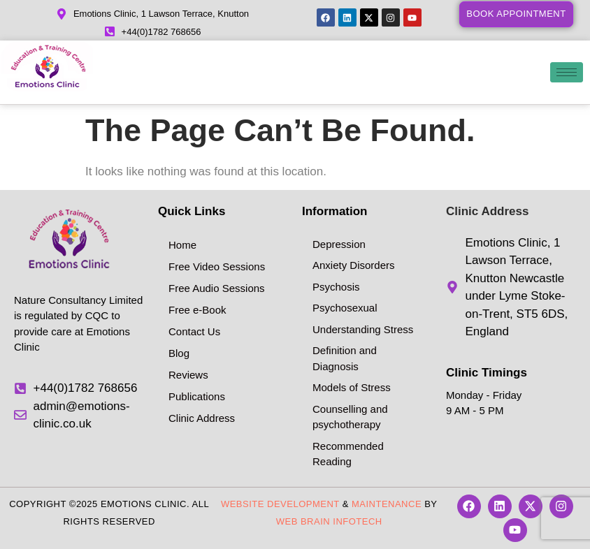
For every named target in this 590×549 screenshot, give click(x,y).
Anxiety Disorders (353, 265)
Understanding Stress (362, 329)
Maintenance (387, 504)
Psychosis (336, 287)
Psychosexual (344, 308)
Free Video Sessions (216, 266)
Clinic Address (201, 418)
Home (182, 245)
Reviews (188, 375)
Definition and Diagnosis (344, 358)
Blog (178, 353)
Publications (196, 396)
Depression (339, 244)
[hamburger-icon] (566, 72)
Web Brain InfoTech (329, 521)
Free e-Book (197, 310)
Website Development (280, 504)
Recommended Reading (348, 454)
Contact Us (194, 331)
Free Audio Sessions (216, 288)
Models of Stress (351, 387)
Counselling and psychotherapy (350, 417)
